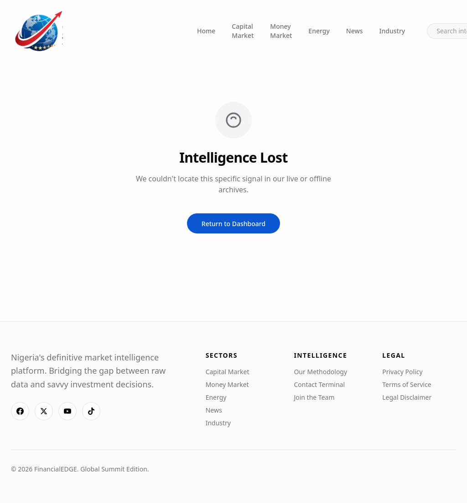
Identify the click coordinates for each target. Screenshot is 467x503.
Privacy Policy (402, 371)
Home (206, 30)
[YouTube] (67, 411)
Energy (318, 30)
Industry (392, 30)
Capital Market (243, 31)
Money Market (281, 31)
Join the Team (314, 397)
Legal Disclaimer (406, 397)
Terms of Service (406, 384)
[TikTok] (91, 411)
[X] (44, 411)
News (354, 30)
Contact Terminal (319, 384)
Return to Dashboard (233, 223)
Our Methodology (320, 371)
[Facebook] (20, 411)
